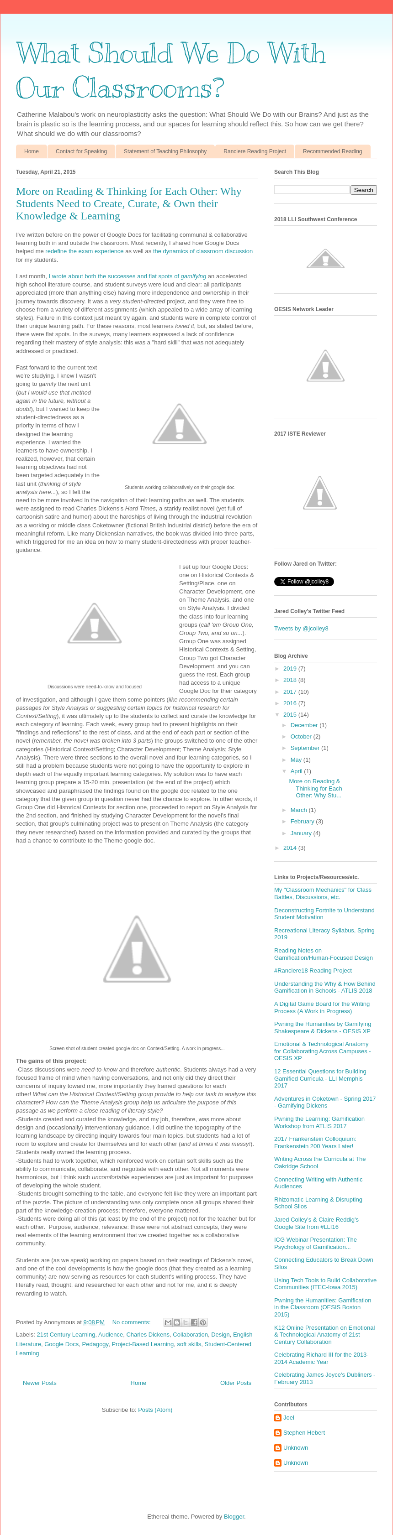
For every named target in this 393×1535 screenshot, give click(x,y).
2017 (290, 691)
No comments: (132, 1322)
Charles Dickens (148, 1334)
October (302, 736)
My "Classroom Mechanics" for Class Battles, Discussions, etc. (323, 893)
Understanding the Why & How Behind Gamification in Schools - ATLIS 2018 (325, 987)
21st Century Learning (66, 1334)
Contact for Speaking (81, 151)
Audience (110, 1334)
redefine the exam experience (84, 251)
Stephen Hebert (304, 1432)
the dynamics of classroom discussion (203, 251)
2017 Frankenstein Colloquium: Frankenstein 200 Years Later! (315, 1142)
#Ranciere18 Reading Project (313, 970)
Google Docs (61, 1344)
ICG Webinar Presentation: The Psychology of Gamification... (315, 1243)
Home (31, 151)
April (297, 771)
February (303, 821)
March (300, 810)
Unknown (295, 1447)
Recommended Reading (332, 151)
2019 (290, 668)
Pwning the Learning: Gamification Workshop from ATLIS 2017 (319, 1122)
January (302, 833)
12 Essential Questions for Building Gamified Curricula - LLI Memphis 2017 (320, 1078)
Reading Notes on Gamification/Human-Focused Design (323, 954)
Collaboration (190, 1334)
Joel (288, 1417)
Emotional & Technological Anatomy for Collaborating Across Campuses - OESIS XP (322, 1051)
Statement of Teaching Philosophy (165, 151)
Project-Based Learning (143, 1344)
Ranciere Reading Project (254, 151)
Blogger (234, 1516)
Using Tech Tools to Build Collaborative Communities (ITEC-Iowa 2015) (325, 1284)
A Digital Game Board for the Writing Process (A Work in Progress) (322, 1007)
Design (220, 1334)
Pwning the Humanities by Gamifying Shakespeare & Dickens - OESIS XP (322, 1027)
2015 (290, 714)
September (306, 747)
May (297, 759)
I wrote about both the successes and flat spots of (128, 276)
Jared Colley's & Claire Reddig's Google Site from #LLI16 (316, 1223)
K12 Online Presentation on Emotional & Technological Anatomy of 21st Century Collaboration (324, 1334)
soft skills (189, 1344)
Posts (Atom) (155, 1409)
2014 (290, 847)
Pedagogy (95, 1344)
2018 (290, 679)
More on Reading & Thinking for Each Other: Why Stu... (315, 788)
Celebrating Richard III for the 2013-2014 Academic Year (321, 1358)
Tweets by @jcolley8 (301, 628)
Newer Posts (40, 1382)
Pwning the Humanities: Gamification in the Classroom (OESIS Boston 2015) (322, 1307)
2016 (290, 703)
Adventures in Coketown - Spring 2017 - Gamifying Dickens (325, 1102)
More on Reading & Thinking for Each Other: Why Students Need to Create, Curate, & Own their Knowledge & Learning (129, 203)
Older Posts (235, 1382)
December (305, 725)
